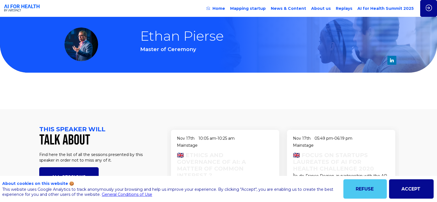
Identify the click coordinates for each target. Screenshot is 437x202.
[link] (215, 8)
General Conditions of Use (127, 194)
